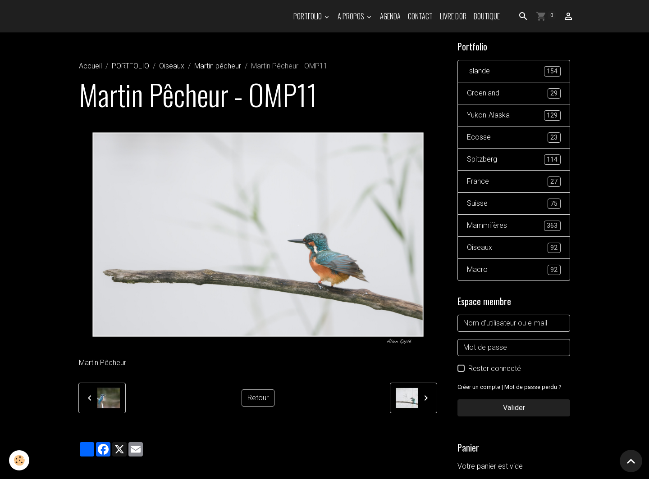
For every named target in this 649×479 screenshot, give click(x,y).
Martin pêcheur (217, 66)
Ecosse (514, 137)
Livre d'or (453, 16)
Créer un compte (478, 387)
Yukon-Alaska (514, 115)
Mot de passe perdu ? (532, 387)
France (514, 181)
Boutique (487, 16)
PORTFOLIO (308, 16)
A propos (352, 16)
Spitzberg (514, 159)
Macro (514, 270)
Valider (514, 407)
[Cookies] (19, 460)
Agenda (390, 16)
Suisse (514, 204)
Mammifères (514, 226)
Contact (420, 16)
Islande (514, 71)
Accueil (90, 66)
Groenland (514, 93)
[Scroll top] (631, 461)
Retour (258, 397)
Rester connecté (494, 368)
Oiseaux (171, 66)
